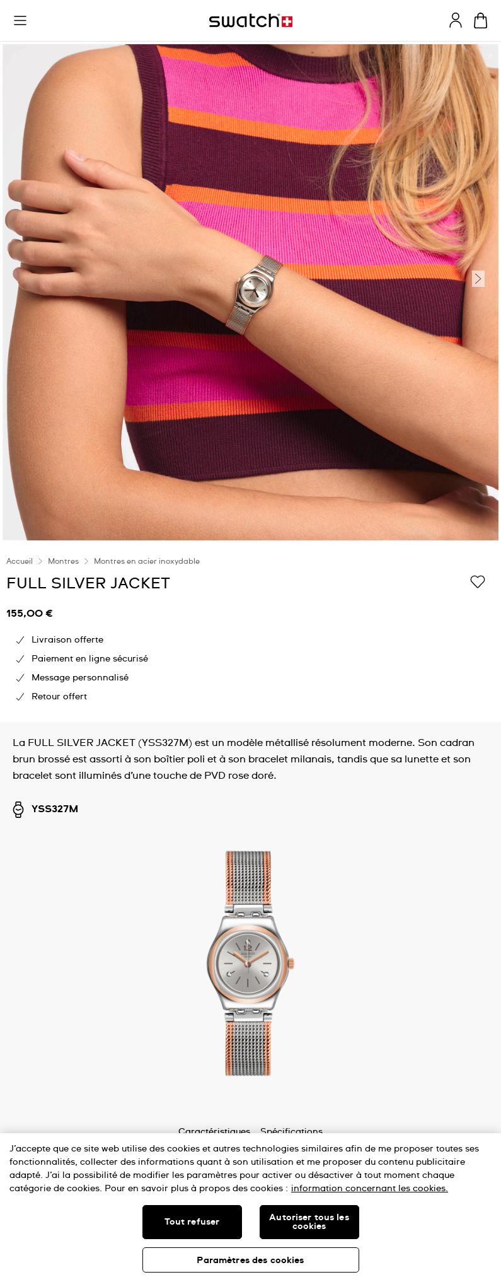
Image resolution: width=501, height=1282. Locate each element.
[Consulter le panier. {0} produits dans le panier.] (480, 20)
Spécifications (291, 1132)
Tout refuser (192, 1222)
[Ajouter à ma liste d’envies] (477, 582)
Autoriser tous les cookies (309, 1222)
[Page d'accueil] (250, 20)
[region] (250, 632)
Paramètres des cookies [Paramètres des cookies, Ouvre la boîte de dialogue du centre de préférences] (250, 1260)
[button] (20, 20)
